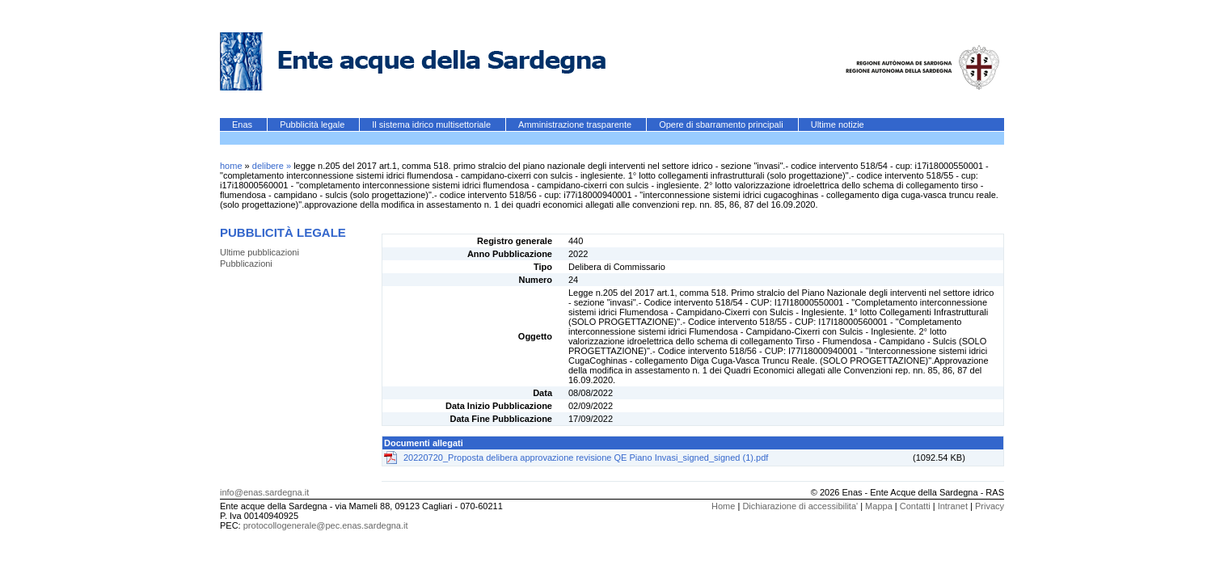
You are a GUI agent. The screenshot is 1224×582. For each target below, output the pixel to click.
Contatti (915, 506)
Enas (243, 124)
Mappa (879, 506)
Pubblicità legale (313, 124)
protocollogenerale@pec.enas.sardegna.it (325, 525)
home (231, 166)
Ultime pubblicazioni (259, 252)
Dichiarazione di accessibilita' (800, 506)
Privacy (989, 506)
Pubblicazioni (246, 263)
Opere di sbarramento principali (722, 124)
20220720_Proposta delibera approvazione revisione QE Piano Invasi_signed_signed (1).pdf (585, 457)
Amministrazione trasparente (576, 124)
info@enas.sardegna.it (264, 492)
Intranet (953, 506)
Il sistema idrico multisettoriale (432, 124)
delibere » (272, 166)
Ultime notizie (837, 124)
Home (723, 506)
